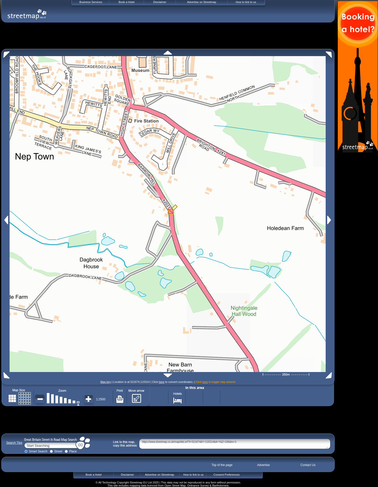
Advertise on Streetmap (159, 474)
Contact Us (307, 465)
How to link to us (193, 474)
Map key (105, 381)
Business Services (90, 2)
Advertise (263, 465)
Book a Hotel (94, 474)
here (161, 381)
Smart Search (38, 451)
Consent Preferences (226, 474)
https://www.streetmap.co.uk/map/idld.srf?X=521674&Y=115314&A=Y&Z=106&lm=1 (235, 444)
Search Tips (14, 443)
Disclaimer (127, 474)
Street (58, 451)
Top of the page (222, 465)
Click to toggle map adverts (215, 381)
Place (73, 451)
